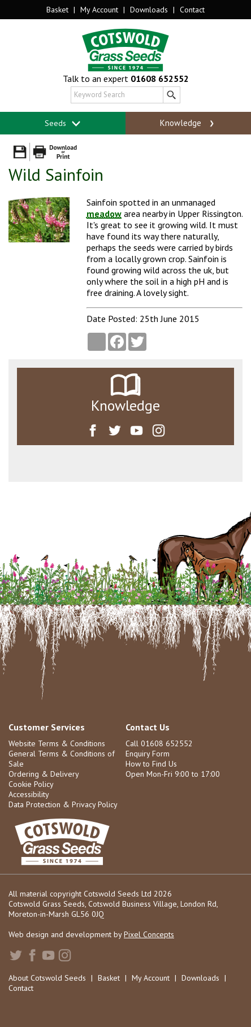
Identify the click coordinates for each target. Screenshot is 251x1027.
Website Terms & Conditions (56, 743)
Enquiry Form (148, 754)
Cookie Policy (31, 784)
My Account (99, 10)
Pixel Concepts (149, 934)
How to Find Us (151, 764)
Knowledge (188, 123)
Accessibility (28, 794)
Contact (192, 10)
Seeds (63, 123)
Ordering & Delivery (43, 774)
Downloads (149, 10)
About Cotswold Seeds (47, 978)
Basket (57, 10)
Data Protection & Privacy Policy (63, 804)
